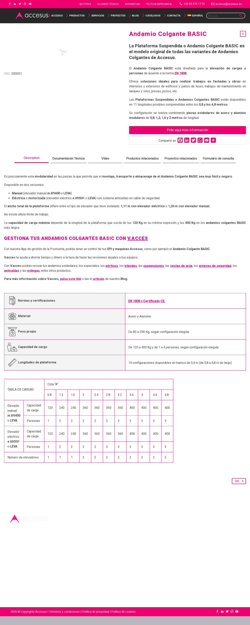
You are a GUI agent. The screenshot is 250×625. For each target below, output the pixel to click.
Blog (135, 15)
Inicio (12, 580)
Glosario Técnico (108, 4)
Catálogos (153, 15)
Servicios (97, 15)
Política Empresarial (159, 4)
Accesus (57, 15)
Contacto (15, 604)
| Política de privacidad (94, 620)
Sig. (240, 489)
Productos (77, 15)
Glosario (14, 590)
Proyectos (118, 15)
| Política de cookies (122, 620)
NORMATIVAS (132, 4)
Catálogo (15, 594)
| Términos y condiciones (63, 620)
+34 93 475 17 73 (194, 3)
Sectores (85, 4)
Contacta (173, 15)
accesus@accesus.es (228, 3)
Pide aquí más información (187, 130)
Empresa (15, 585)
